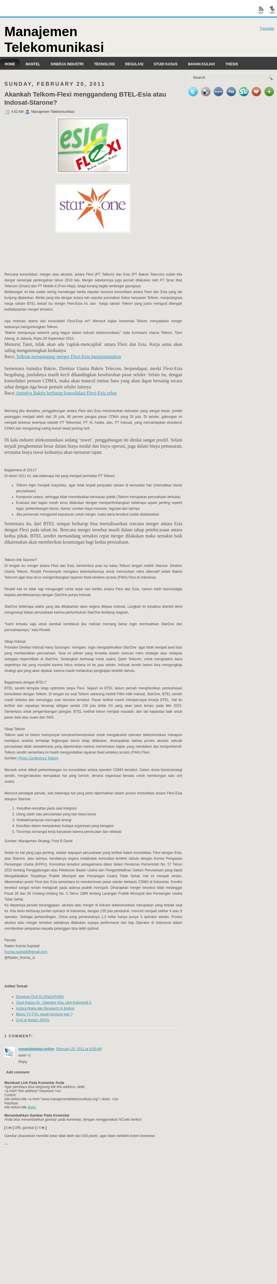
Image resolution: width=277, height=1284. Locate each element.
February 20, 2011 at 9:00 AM (79, 1049)
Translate (267, 29)
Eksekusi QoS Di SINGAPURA (40, 997)
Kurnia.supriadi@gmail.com (25, 952)
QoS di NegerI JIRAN (32, 1020)
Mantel (33, 64)
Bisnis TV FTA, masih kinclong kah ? (44, 1014)
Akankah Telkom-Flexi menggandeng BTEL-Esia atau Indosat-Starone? (85, 98)
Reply (22, 1062)
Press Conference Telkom (38, 758)
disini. (31, 1107)
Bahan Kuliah (201, 64)
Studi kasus (166, 64)
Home (10, 64)
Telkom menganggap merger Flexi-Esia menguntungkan (68, 356)
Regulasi (134, 64)
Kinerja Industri (67, 64)
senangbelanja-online (36, 1049)
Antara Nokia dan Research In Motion (45, 1008)
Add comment (17, 1072)
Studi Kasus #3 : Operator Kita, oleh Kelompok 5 (53, 1003)
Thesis (231, 64)
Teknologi (104, 64)
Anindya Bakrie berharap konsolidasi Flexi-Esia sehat (65, 392)
